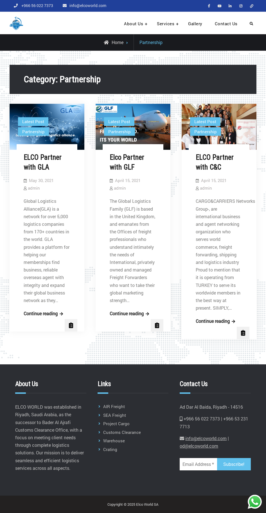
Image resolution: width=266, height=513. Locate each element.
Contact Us (226, 23)
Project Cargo (116, 423)
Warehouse (114, 440)
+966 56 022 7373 (37, 5)
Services (165, 23)
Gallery (195, 23)
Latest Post (33, 121)
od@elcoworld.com (199, 446)
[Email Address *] (198, 464)
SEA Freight (114, 415)
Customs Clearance (122, 432)
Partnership (33, 131)
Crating (110, 449)
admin (34, 188)
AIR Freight (114, 406)
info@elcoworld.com (87, 5)
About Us (133, 23)
